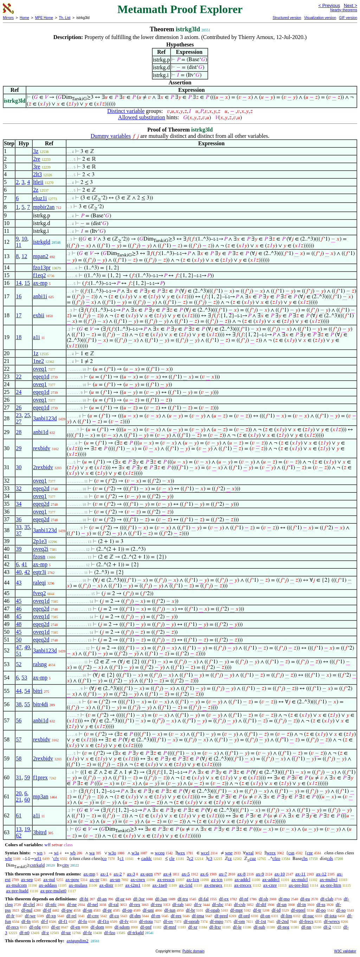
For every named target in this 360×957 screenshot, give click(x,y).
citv (65, 865)
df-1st (260, 921)
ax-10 (280, 873)
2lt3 (37, 174)
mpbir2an (43, 207)
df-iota (330, 915)
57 (18, 739)
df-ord (244, 915)
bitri (38, 691)
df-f (44, 921)
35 (27, 527)
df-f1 (63, 921)
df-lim (286, 915)
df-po (321, 910)
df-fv (124, 921)
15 (27, 283)
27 (18, 422)
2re (36, 159)
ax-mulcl (299, 879)
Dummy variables (111, 136)
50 (18, 640)
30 (18, 467)
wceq (159, 852)
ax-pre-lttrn (330, 885)
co (104, 858)
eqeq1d (41, 376)
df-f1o (103, 921)
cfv (56, 858)
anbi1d (41, 432)
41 (24, 564)
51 (18, 654)
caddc (146, 858)
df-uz (66, 932)
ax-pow (72, 879)
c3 (210, 858)
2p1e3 (40, 541)
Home (24, 18)
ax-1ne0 (160, 885)
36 (18, 519)
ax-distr (106, 885)
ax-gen (146, 873)
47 (18, 647)
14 (18, 283)
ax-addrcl (270, 879)
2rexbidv (43, 467)
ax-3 (131, 873)
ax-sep (27, 879)
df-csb (239, 904)
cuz (253, 858)
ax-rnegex (213, 885)
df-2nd (282, 921)
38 (18, 704)
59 (27, 777)
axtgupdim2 (77, 940)
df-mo (284, 898)
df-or (119, 898)
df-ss (320, 904)
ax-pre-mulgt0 (53, 890)
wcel (205, 852)
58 (18, 758)
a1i (36, 337)
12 (24, 256)
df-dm (135, 915)
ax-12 (321, 873)
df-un (282, 904)
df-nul (26, 910)
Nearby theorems (343, 10)
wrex (271, 852)
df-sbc (218, 904)
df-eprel (298, 910)
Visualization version (320, 18)
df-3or (139, 898)
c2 (191, 858)
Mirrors (8, 18)
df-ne (72, 904)
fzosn (39, 557)
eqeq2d (41, 488)
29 (18, 448)
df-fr (10, 915)
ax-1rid (185, 885)
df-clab (326, 898)
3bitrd (39, 832)
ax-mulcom (16, 885)
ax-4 (167, 873)
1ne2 (38, 361)
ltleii (38, 182)
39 (18, 549)
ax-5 (186, 873)
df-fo (82, 921)
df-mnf (169, 927)
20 (18, 793)
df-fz (87, 932)
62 (18, 835)
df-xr (192, 927)
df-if (47, 910)
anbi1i (40, 296)
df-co (114, 915)
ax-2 (118, 873)
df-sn (87, 910)
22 (18, 376)
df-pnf (146, 927)
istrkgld (41, 242)
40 (18, 572)
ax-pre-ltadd (17, 890)
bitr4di (40, 704)
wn (40, 852)
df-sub (259, 927)
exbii (38, 315)
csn (291, 852)
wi (56, 852)
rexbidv (41, 448)
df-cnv (93, 915)
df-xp (51, 915)
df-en (75, 927)
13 (18, 829)
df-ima (198, 915)
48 (18, 624)
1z (35, 353)
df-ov (168, 921)
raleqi (39, 583)
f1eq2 (39, 275)
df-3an (161, 898)
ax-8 (241, 873)
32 (18, 488)
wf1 (37, 858)
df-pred (221, 915)
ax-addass (48, 885)
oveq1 (40, 369)
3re (36, 167)
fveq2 (39, 593)
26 (18, 407)
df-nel (92, 904)
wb (73, 852)
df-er (55, 927)
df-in (301, 904)
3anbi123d (45, 418)
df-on (265, 915)
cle (171, 858)
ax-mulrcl (329, 879)
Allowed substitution (141, 117)
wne (229, 852)
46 (18, 609)
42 (27, 572)
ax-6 (204, 873)
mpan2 (41, 256)
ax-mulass (78, 885)
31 (18, 777)
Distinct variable (125, 111)
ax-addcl (242, 879)
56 (18, 720)
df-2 (327, 927)
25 (27, 415)
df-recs (12, 927)
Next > (350, 5)
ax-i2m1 (132, 885)
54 (27, 691)
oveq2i (41, 549)
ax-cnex (138, 879)
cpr (310, 852)
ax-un (115, 879)
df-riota (146, 921)
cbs (305, 858)
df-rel (71, 915)
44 (18, 691)
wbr (8, 858)
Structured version (286, 18)
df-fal (203, 898)
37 (18, 533)
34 (18, 504)
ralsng (40, 664)
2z (35, 190)
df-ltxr (215, 927)
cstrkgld (37, 865)
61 (18, 815)
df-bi (83, 898)
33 (18, 527)
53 (24, 678)
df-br (190, 910)
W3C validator (345, 951)
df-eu (305, 898)
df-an (102, 898)
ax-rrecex (242, 885)
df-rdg (35, 927)
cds (330, 858)
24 (18, 392)
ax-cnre (270, 885)
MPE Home (44, 18)
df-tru (183, 898)
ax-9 (260, 873)
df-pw (67, 910)
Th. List (65, 18)
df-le (237, 927)
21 (18, 800)
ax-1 (105, 873)
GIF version (348, 18)
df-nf (243, 898)
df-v (198, 904)
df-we (30, 915)
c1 (122, 858)
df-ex (224, 898)
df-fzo (109, 932)
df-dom (97, 927)
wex (181, 852)
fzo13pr (42, 267)
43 (18, 583)
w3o (112, 852)
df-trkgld (136, 932)
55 (27, 704)
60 (27, 800)
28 (18, 432)
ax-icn (216, 879)
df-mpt (236, 910)
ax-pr (94, 879)
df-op (127, 910)
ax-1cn (193, 879)
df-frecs (306, 921)
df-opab (213, 910)
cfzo (276, 858)
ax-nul (49, 879)
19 (27, 829)
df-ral (114, 904)
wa (92, 852)
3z (35, 151)
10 (24, 239)
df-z (45, 932)
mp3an (41, 796)
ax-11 (300, 873)
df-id (276, 910)
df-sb (263, 898)
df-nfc (51, 904)
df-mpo (216, 921)
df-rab (178, 904)
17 (18, 315)
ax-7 (223, 873)
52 (18, 664)
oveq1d (41, 601)
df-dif (261, 904)
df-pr (107, 910)
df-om (239, 921)
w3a (135, 852)
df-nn (306, 927)
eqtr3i (39, 572)
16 (18, 296)
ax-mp (40, 283)
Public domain (193, 951)
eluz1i (40, 198)
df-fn (26, 921)
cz (230, 858)
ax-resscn (165, 879)
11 (18, 245)
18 (18, 337)
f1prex (40, 777)
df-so (341, 910)
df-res (176, 915)
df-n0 (24, 932)
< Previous (329, 5)
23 (18, 415)
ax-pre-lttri (298, 885)
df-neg (283, 927)
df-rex (134, 904)
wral (249, 852)
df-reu (156, 904)
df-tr (257, 910)
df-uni (148, 910)
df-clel (29, 904)
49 (27, 647)
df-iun (169, 910)
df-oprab (191, 921)
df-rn (155, 915)
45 (18, 601)
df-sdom (122, 927)
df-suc (308, 915)
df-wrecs (332, 921)
